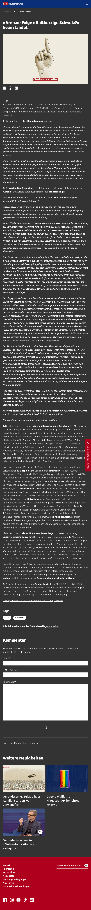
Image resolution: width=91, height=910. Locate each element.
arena (7, 618)
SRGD (15, 12)
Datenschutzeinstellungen (16, 886)
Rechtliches (9, 872)
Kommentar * (9, 681)
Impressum (9, 868)
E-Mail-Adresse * (11, 670)
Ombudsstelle (25, 12)
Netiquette (8, 876)
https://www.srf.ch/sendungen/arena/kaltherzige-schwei (34, 600)
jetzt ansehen (52, 626)
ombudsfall (20, 618)
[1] (68, 108)
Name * (6, 658)
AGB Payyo (8, 883)
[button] (86, 3)
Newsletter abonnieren (72, 865)
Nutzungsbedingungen (14, 879)
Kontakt (7, 865)
